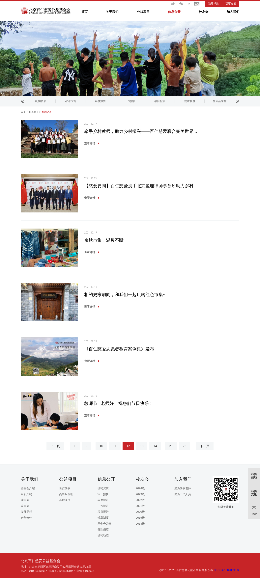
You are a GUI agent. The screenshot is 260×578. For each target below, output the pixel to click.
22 (184, 446)
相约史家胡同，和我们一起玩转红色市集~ (124, 294)
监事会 (25, 506)
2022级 (140, 500)
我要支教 (230, 3)
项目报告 (100, 101)
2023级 (140, 494)
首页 (84, 12)
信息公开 (174, 12)
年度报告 (40, 101)
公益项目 (143, 12)
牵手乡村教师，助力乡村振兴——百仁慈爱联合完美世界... (140, 131)
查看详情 (89, 143)
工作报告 (70, 101)
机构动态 (219, 101)
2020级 (140, 511)
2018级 (140, 523)
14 (155, 446)
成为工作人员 (182, 494)
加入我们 (233, 12)
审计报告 (103, 494)
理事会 (25, 500)
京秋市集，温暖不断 (104, 240)
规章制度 (130, 101)
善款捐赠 (189, 101)
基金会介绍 (28, 488)
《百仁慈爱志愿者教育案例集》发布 (119, 348)
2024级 (140, 488)
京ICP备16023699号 (226, 570)
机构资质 (103, 488)
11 (115, 446)
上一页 (55, 446)
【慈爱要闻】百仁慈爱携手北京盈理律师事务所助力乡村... (140, 185)
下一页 (205, 446)
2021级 (140, 506)
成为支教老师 (182, 488)
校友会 (203, 12)
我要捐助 (213, 3)
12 (128, 446)
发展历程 (26, 511)
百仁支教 (64, 488)
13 (142, 446)
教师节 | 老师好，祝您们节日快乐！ (118, 403)
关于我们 (112, 12)
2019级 (140, 517)
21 (171, 446)
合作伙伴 (26, 517)
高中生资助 (66, 494)
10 (101, 446)
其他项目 (64, 500)
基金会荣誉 (160, 101)
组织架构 (26, 494)
